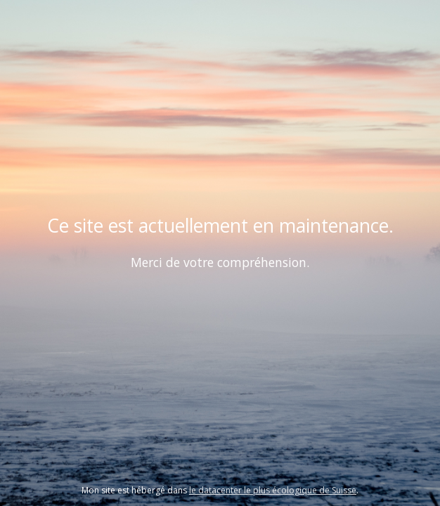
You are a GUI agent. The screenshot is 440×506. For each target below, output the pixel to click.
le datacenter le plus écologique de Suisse (272, 490)
